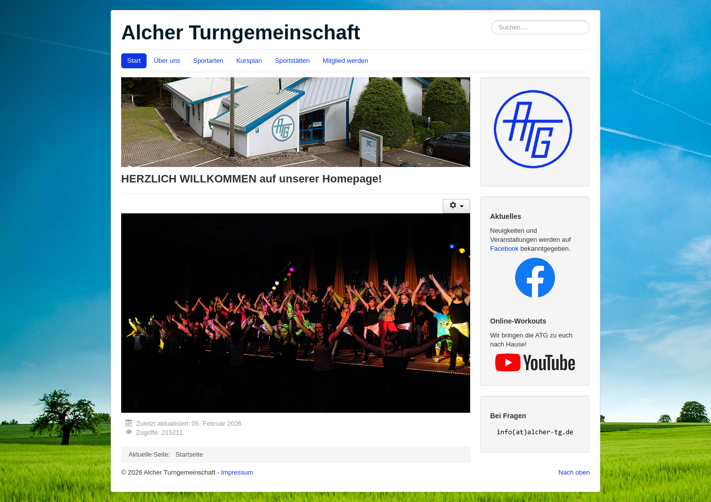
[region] (295, 312)
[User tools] (456, 206)
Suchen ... (491, 20)
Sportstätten (292, 60)
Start (134, 60)
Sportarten (208, 60)
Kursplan (249, 60)
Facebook (504, 248)
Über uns (167, 60)
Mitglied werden (345, 60)
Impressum (237, 472)
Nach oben (574, 472)
